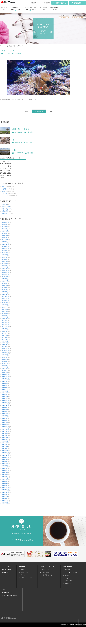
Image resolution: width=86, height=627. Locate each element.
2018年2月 (5, 422)
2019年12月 (5, 374)
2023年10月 (5, 274)
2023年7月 (5, 281)
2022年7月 (5, 307)
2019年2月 (5, 396)
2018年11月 (5, 403)
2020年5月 (5, 363)
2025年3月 (5, 237)
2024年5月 (5, 259)
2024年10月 (5, 248)
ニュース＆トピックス (70, 572)
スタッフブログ (6, 209)
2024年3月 (5, 263)
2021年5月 (5, 337)
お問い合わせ (67, 567)
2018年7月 (5, 411)
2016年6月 (5, 464)
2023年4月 (5, 287)
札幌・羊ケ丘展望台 (21, 129)
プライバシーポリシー (9, 596)
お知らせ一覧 (11, 46)
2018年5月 (5, 416)
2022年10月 (5, 300)
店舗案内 (5, 573)
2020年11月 (5, 350)
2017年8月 (5, 435)
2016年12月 (5, 453)
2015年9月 (5, 472)
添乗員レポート (6, 213)
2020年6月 (5, 361)
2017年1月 (5, 450)
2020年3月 (5, 368)
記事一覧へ (39, 111)
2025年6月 (5, 231)
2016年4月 (5, 468)
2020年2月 (5, 370)
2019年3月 (5, 394)
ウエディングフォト (26, 577)
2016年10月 (5, 457)
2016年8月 (5, 461)
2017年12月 (5, 427)
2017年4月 (5, 444)
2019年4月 (5, 392)
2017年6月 (5, 440)
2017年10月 (5, 431)
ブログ (66, 578)
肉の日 (4, 191)
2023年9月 (5, 276)
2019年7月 (5, 385)
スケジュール (24, 572)
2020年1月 (5, 372)
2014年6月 (5, 498)
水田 (14, 150)
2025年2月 (5, 239)
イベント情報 (6, 206)
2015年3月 (5, 485)
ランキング (24, 575)
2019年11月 (5, 377)
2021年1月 (5, 346)
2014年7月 (5, 496)
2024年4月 (5, 261)
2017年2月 (5, 448)
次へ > (52, 111)
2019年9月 (5, 381)
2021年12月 (5, 322)
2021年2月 (5, 344)
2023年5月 (5, 285)
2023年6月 (5, 283)
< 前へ (26, 111)
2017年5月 (5, 442)
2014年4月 (5, 503)
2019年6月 (5, 387)
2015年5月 (5, 481)
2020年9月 (5, 355)
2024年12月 (5, 244)
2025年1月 (5, 242)
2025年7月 (5, 229)
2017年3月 (5, 446)
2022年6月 (5, 309)
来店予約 (67, 570)
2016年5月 (5, 466)
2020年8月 (5, 357)
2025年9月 (5, 224)
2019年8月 (5, 383)
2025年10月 (5, 222)
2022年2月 (5, 318)
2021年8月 (5, 331)
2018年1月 (5, 424)
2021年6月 (5, 335)
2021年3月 (5, 342)
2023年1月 (5, 294)
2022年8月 (5, 305)
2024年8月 (5, 253)
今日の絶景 (18, 53)
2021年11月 (5, 324)
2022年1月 (5, 320)
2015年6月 (5, 479)
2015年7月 (5, 477)
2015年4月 (5, 483)
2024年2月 (5, 266)
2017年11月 (5, 429)
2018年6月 (5, 414)
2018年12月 (5, 400)
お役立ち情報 (6, 570)
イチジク (4, 193)
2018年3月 (5, 420)
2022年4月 (5, 313)
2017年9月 (5, 433)
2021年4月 (5, 339)
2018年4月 (5, 418)
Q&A (3, 590)
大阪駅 (4, 189)
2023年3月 (5, 289)
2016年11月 (5, 455)
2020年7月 (5, 359)
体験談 (22, 570)
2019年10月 (5, 379)
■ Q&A (39, 3)
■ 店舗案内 (33, 3)
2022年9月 (5, 303)
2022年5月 (5, 311)
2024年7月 (5, 255)
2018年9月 (5, 407)
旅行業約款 (5, 593)
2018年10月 (5, 405)
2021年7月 (5, 333)
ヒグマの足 (5, 195)
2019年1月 (5, 398)
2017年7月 (5, 437)
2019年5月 (5, 390)
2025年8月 (5, 226)
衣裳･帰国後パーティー (48, 575)
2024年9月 (5, 250)
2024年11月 (5, 246)
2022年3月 (5, 316)
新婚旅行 (22, 567)
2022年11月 (5, 298)
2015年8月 (5, 474)
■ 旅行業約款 (46, 3)
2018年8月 (5, 409)
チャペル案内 (45, 572)
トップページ (6, 567)
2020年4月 (5, 366)
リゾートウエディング (47, 567)
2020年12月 (5, 348)
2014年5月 (5, 500)
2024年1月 (5, 268)
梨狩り (4, 187)
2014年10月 (5, 492)
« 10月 (2, 178)
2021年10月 (5, 327)
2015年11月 (5, 470)
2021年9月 (5, 329)
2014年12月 (5, 488)
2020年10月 (5, 353)
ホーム (3, 46)
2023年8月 (5, 279)
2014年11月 (5, 490)
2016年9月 (5, 459)
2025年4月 (5, 235)
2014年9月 (5, 494)
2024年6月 (5, 257)
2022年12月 (5, 296)
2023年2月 (5, 292)
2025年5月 (5, 233)
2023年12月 (5, 270)
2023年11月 (5, 272)
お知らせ (4, 204)
